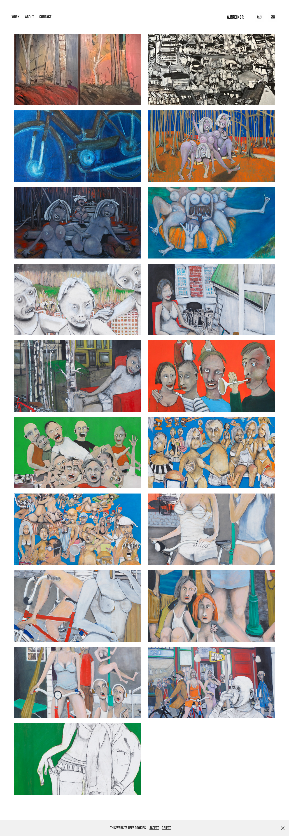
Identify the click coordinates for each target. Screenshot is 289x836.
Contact (45, 16)
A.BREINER (235, 17)
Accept (154, 828)
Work (15, 16)
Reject (166, 828)
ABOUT (29, 16)
